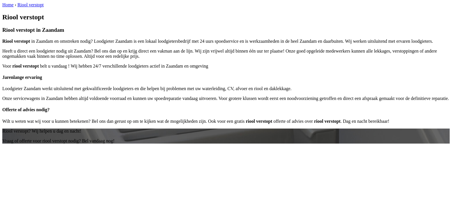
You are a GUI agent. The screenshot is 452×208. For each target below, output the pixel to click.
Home (8, 4)
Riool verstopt (30, 4)
